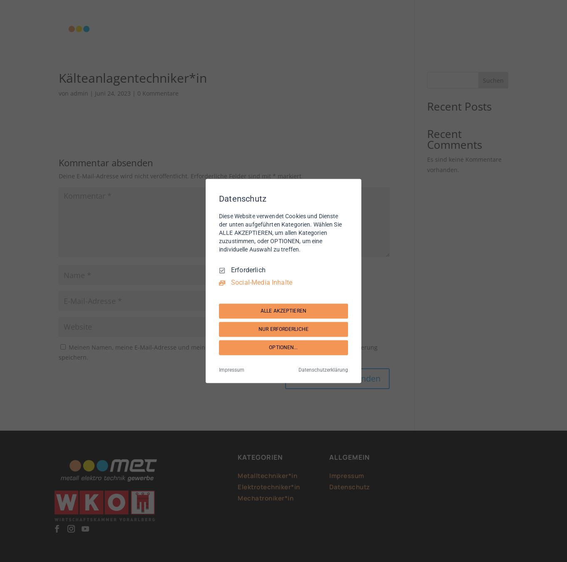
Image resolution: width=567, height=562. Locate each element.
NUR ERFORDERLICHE (283, 329)
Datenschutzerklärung (323, 370)
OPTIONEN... (283, 347)
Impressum (231, 370)
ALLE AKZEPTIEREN (283, 311)
